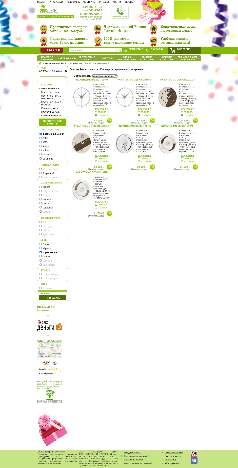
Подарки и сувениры (47, 58)
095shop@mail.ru (172, 463)
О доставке (73, 2)
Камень (46, 211)
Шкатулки (107, 58)
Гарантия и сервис (122, 2)
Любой (46, 230)
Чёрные (46, 248)
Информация (57, 2)
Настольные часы (50, 112)
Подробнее (101, 109)
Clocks (45, 154)
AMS (44, 142)
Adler (45, 138)
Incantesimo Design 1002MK (91, 126)
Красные (47, 260)
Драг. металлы (50, 191)
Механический (50, 169)
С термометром (50, 274)
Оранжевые (48, 265)
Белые (46, 244)
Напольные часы (50, 88)
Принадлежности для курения (188, 58)
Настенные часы (50, 92)
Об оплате (89, 2)
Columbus (47, 158)
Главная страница (173, 456)
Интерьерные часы (87, 58)
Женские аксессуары (167, 58)
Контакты (103, 2)
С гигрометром (50, 278)
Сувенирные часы (51, 115)
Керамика (47, 207)
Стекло (46, 203)
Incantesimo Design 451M (135, 126)
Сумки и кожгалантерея (127, 58)
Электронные (49, 177)
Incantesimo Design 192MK (178, 126)
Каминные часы (49, 108)
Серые (46, 256)
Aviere (45, 146)
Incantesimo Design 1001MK (177, 79)
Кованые (47, 195)
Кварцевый (48, 173)
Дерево (46, 187)
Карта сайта (170, 460)
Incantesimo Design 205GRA (134, 79)
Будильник (48, 234)
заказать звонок (120, 12)
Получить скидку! (96, 123)
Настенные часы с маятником (51, 97)
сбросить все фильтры (52, 122)
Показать (53, 298)
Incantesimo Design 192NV (91, 172)
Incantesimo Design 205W (91, 79)
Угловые (46, 288)
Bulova (46, 150)
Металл (46, 199)
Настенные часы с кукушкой (51, 103)
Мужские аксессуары (147, 58)
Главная (41, 2)
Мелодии (47, 226)
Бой (44, 222)
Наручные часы (67, 58)
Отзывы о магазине (173, 452)
